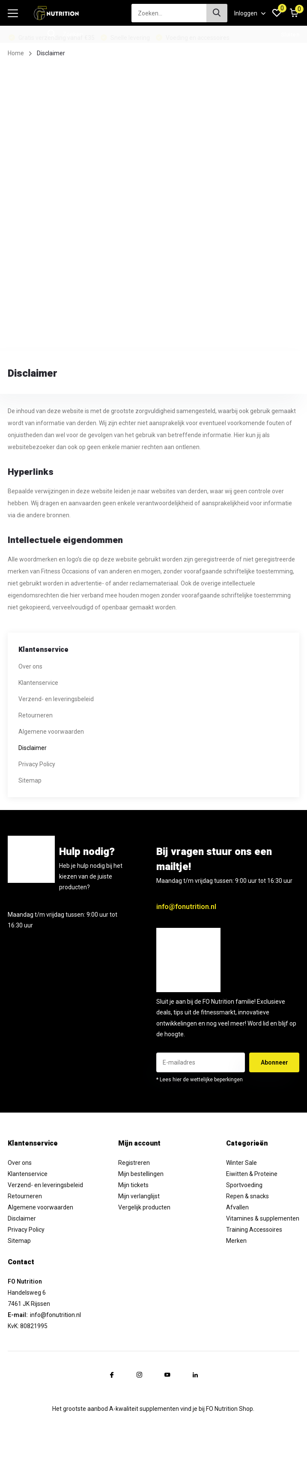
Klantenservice (38, 682)
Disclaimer (32, 747)
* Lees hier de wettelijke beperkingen (199, 1080)
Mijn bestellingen (141, 1173)
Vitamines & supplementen (262, 1218)
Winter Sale (241, 1162)
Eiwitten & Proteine (251, 1173)
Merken (236, 1240)
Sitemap (30, 780)
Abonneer (274, 1062)
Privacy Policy (36, 764)
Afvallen (237, 1207)
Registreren (134, 1162)
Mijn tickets (133, 1185)
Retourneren (35, 715)
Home (16, 53)
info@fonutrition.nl (186, 907)
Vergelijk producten (144, 1207)
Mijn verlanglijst (139, 1196)
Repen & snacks (247, 1196)
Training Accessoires (254, 1229)
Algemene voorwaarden (51, 731)
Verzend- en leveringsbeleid (56, 699)
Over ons (30, 666)
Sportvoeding (244, 1185)
